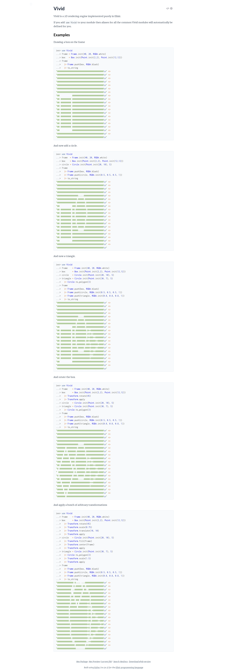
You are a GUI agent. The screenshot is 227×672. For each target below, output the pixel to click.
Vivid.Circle (8, 64)
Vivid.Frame (8, 76)
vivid (6, 11)
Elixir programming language (151, 667)
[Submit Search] (4, 4)
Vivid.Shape (8, 118)
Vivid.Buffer (8, 60)
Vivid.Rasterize (9, 111)
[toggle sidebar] (39, 4)
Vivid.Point (7, 99)
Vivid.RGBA (8, 107)
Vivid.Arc (6, 44)
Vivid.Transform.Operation (15, 130)
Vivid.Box (7, 56)
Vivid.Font (7, 68)
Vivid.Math (7, 91)
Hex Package (103, 661)
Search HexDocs (142, 661)
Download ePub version (161, 661)
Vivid (4, 29)
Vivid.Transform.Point (13, 134)
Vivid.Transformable (12, 138)
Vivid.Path (7, 95)
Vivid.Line (7, 87)
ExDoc (119, 667)
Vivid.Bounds (8, 48)
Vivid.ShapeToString (12, 122)
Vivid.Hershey (9, 83)
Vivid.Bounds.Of (10, 52)
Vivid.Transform (10, 126)
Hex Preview (116, 661)
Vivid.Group (8, 79)
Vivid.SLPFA (8, 115)
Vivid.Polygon (9, 103)
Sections (9, 34)
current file (128, 661)
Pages (6, 20)
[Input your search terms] (22, 4)
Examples (11, 38)
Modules (17, 20)
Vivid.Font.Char (10, 72)
